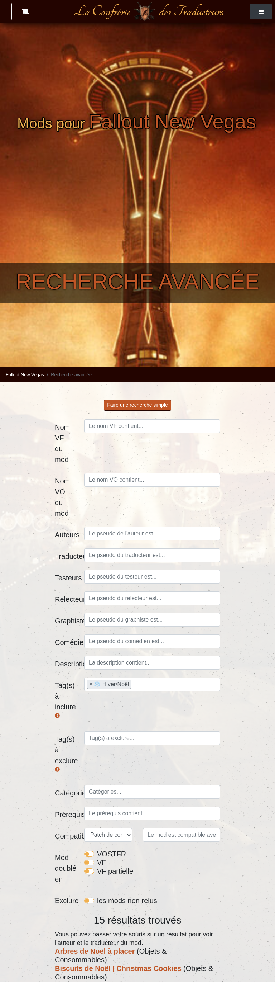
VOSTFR (111, 854)
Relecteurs (67, 599)
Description (67, 664)
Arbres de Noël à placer (95, 951)
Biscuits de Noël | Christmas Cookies (118, 968)
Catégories (67, 793)
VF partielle (115, 871)
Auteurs (67, 535)
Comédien (67, 642)
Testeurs (67, 578)
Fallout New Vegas (25, 374)
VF (101, 863)
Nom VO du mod (62, 497)
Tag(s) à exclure (66, 754)
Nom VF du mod (62, 443)
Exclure (67, 901)
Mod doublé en (65, 868)
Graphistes (67, 621)
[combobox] (152, 533)
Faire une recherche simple (137, 405)
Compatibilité (67, 836)
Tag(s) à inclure (65, 700)
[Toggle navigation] (261, 11)
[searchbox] (152, 533)
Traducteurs (67, 556)
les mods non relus (127, 901)
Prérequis (67, 814)
